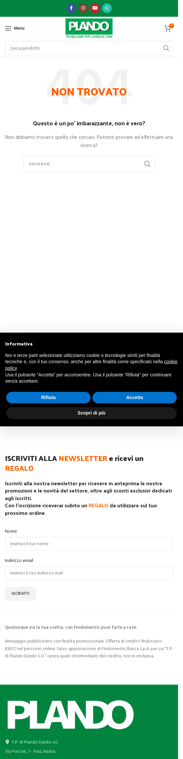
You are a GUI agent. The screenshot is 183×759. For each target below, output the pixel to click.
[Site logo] (89, 28)
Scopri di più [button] (92, 413)
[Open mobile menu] (15, 28)
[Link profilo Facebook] (71, 8)
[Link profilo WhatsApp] (107, 8)
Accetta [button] (134, 397)
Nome (11, 531)
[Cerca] (89, 163)
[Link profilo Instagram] (83, 8)
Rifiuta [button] (48, 397)
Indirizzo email (19, 561)
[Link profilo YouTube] (95, 8)
